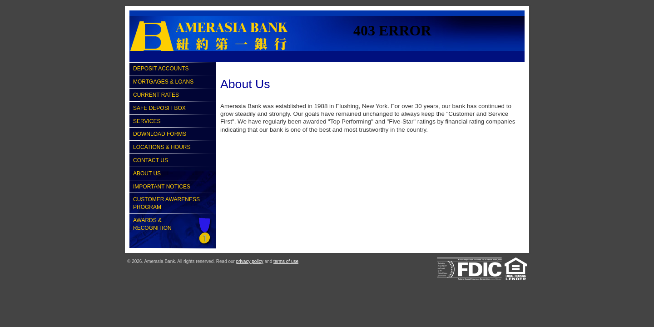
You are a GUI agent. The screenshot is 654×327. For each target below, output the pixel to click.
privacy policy (249, 261)
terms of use (285, 261)
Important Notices (161, 186)
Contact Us (150, 160)
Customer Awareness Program (166, 203)
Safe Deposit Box (159, 108)
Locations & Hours (161, 147)
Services (146, 121)
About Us (147, 173)
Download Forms (159, 134)
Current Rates (156, 95)
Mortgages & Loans (163, 82)
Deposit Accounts (160, 68)
